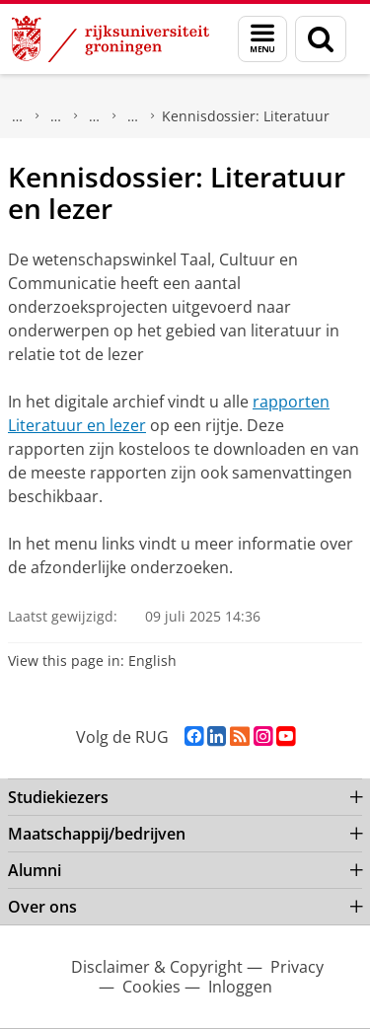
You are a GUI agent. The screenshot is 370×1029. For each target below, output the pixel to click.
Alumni (34, 870)
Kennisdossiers (133, 116)
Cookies (151, 986)
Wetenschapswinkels (56, 116)
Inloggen (240, 986)
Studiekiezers (58, 797)
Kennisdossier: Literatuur (246, 116)
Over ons (42, 907)
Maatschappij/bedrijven (18, 116)
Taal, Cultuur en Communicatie (95, 116)
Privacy (297, 967)
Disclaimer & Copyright (157, 967)
